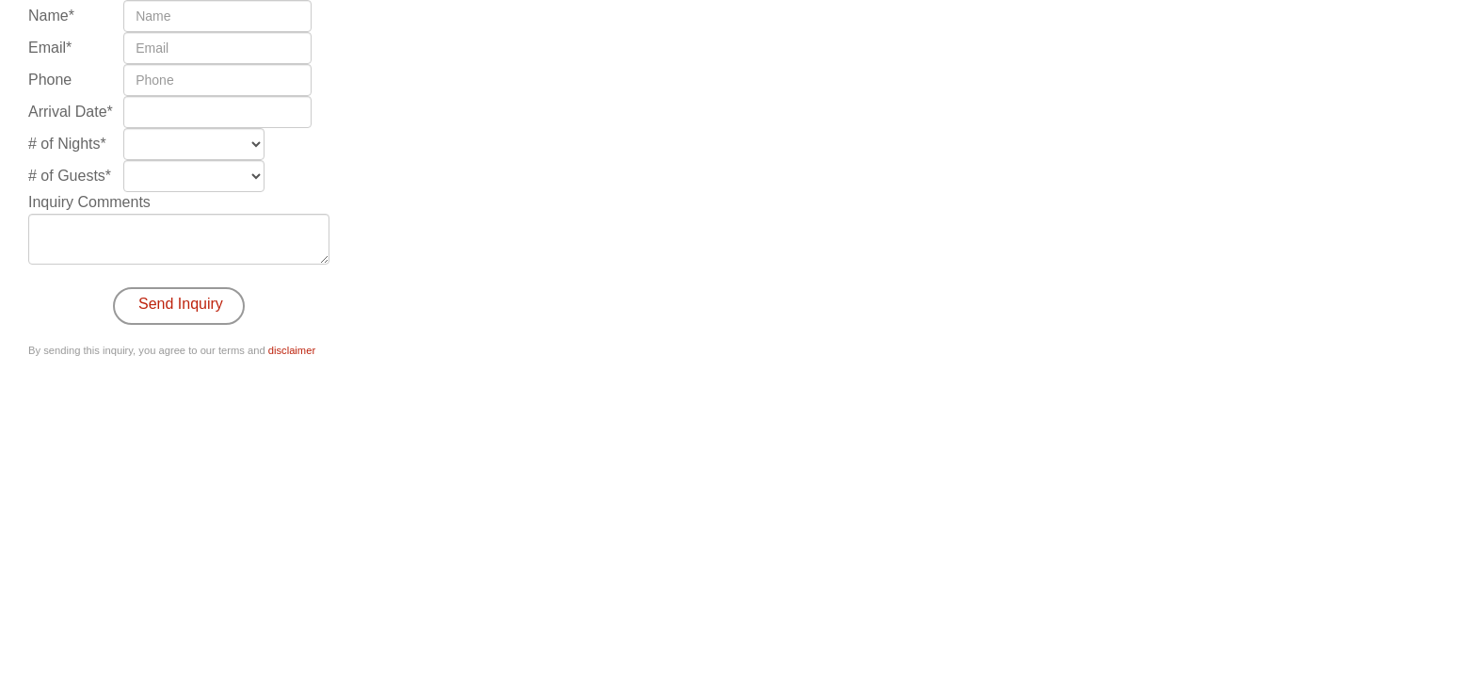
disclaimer (291, 350)
